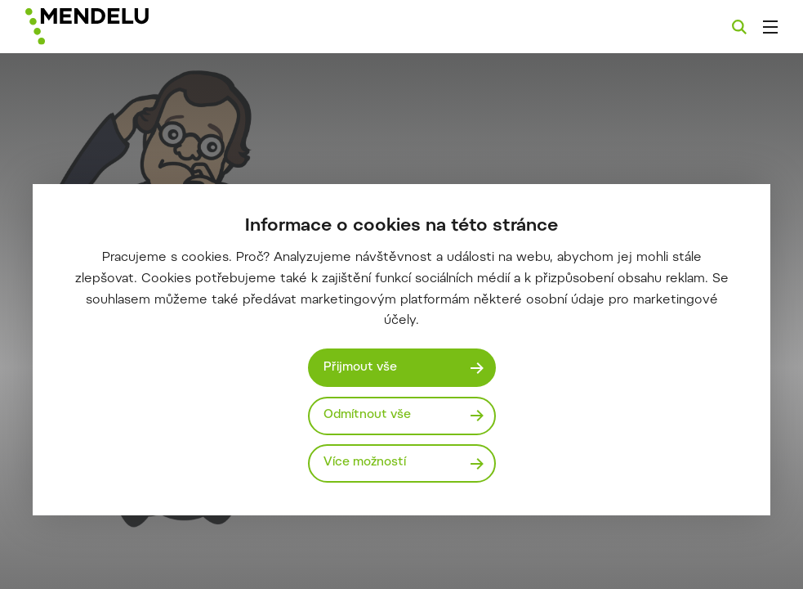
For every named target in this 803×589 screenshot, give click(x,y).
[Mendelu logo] (112, 26)
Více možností (364, 462)
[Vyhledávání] (739, 27)
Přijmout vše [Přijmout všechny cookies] (360, 368)
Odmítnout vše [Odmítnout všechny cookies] (367, 415)
